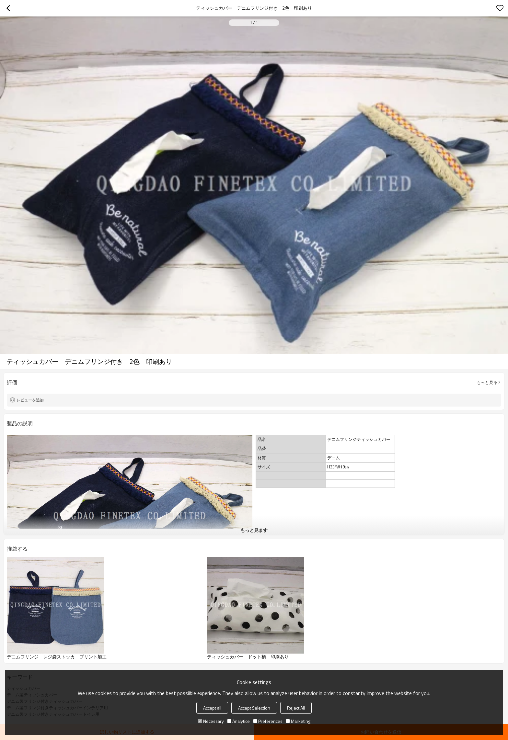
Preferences (268, 721)
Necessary (211, 721)
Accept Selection (254, 707)
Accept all (212, 707)
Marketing (298, 721)
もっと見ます (254, 530)
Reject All (296, 707)
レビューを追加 (30, 400)
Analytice (238, 721)
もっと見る (487, 382)
